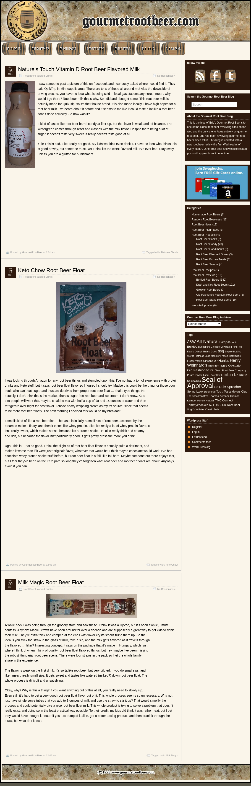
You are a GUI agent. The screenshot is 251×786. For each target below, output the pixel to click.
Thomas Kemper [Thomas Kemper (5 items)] (219, 396)
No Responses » (166, 75)
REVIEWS (40, 49)
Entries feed (199, 437)
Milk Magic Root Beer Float (51, 582)
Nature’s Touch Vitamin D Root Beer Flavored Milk (79, 69)
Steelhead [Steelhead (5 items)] (210, 391)
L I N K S (173, 49)
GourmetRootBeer (32, 252)
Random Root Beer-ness (207, 219)
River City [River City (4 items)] (215, 375)
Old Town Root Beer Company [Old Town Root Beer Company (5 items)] (228, 370)
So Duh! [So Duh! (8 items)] (220, 387)
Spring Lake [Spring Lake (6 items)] (195, 391)
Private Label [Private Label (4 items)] (202, 375)
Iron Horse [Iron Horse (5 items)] (220, 365)
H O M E (13, 49)
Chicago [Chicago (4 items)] (215, 346)
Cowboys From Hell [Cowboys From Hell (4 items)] (231, 346)
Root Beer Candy (206, 244)
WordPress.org (201, 447)
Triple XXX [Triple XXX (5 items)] (215, 405)
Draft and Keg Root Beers (211, 284)
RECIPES (123, 49)
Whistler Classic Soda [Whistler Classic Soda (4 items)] (208, 409)
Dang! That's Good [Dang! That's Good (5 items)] (206, 351)
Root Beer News (202, 224)
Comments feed (202, 442)
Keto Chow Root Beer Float (51, 270)
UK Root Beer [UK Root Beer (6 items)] (231, 405)
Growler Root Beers (208, 289)
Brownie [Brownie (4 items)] (232, 342)
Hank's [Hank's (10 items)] (223, 360)
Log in (196, 432)
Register (197, 427)
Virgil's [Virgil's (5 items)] (191, 409)
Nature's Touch (169, 252)
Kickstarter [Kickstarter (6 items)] (234, 365)
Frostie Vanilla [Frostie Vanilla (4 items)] (194, 360)
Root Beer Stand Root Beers (213, 299)
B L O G (147, 49)
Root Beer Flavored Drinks (38, 75)
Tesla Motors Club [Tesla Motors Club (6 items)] (235, 391)
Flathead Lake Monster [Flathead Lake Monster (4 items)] (207, 355)
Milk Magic (172, 755)
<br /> (164, 416)
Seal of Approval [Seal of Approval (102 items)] (204, 382)
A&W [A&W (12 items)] (191, 342)
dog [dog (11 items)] (221, 351)
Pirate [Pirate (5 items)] (190, 375)
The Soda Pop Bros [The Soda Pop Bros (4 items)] (197, 396)
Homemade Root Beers (206, 214)
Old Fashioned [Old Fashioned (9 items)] (198, 370)
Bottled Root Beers (207, 279)
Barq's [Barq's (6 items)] (223, 342)
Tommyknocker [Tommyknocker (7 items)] (197, 405)
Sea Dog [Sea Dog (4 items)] (196, 381)
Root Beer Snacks (207, 264)
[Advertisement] (91, 203)
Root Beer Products (204, 234)
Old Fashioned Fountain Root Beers (218, 294)
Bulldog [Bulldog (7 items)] (192, 346)
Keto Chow (171, 564)
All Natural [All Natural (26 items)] (207, 341)
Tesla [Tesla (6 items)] (219, 391)
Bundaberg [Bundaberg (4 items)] (204, 346)
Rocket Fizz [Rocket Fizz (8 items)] (229, 375)
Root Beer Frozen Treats (211, 259)
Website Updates (202, 305)
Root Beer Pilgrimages (205, 229)
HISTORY (95, 49)
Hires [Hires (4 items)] (211, 365)
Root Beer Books (206, 239)
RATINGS (68, 49)
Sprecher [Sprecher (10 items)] (234, 387)
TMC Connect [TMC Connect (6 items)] (224, 400)
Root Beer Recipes (203, 270)
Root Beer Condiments (210, 249)
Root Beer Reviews (203, 275)
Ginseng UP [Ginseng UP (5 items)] (210, 360)
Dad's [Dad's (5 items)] (190, 351)
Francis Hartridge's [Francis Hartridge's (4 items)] (230, 355)
